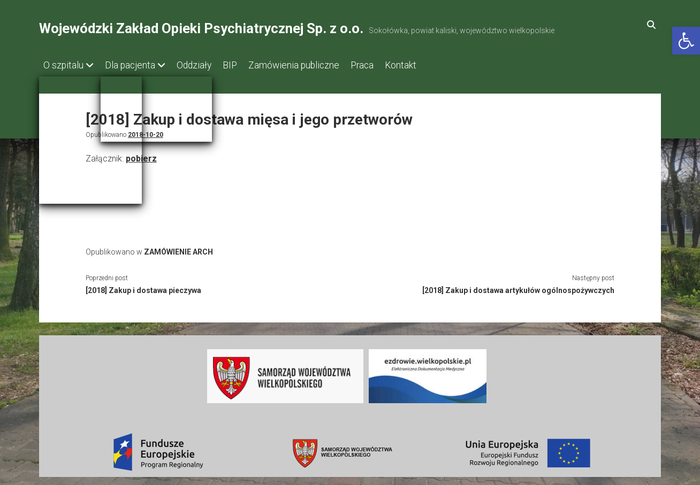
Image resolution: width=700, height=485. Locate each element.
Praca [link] (388, 65)
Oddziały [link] (204, 65)
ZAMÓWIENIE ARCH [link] (178, 248)
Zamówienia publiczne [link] (315, 65)
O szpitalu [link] (63, 65)
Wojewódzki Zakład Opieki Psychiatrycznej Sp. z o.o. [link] (201, 28)
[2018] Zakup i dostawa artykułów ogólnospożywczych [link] (518, 287)
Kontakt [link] (432, 65)
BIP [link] (246, 65)
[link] (686, 41)
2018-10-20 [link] (145, 131)
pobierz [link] (141, 155)
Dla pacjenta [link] (135, 65)
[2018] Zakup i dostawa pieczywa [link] (143, 287)
